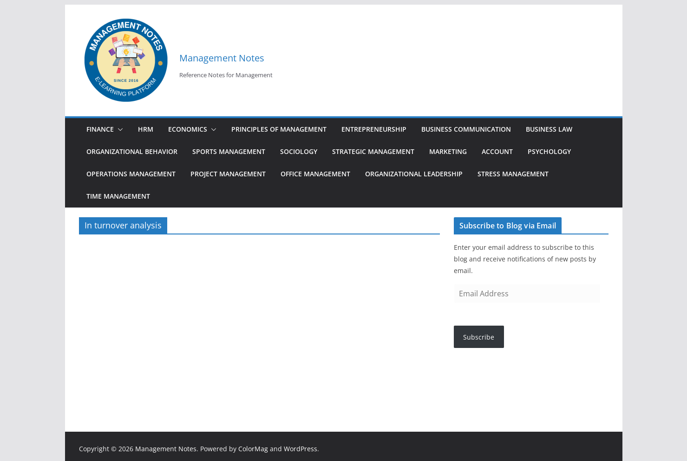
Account (497, 151)
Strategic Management (373, 151)
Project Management (228, 173)
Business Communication (466, 129)
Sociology (298, 151)
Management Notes (221, 58)
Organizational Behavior (131, 151)
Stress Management (513, 173)
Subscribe (478, 337)
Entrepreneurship (373, 129)
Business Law (549, 129)
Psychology (549, 151)
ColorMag (253, 448)
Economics (187, 129)
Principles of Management (279, 129)
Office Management (315, 173)
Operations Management (131, 173)
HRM (145, 129)
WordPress (300, 448)
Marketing (448, 151)
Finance (100, 129)
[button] (118, 129)
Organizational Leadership (414, 173)
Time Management (118, 196)
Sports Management (228, 151)
